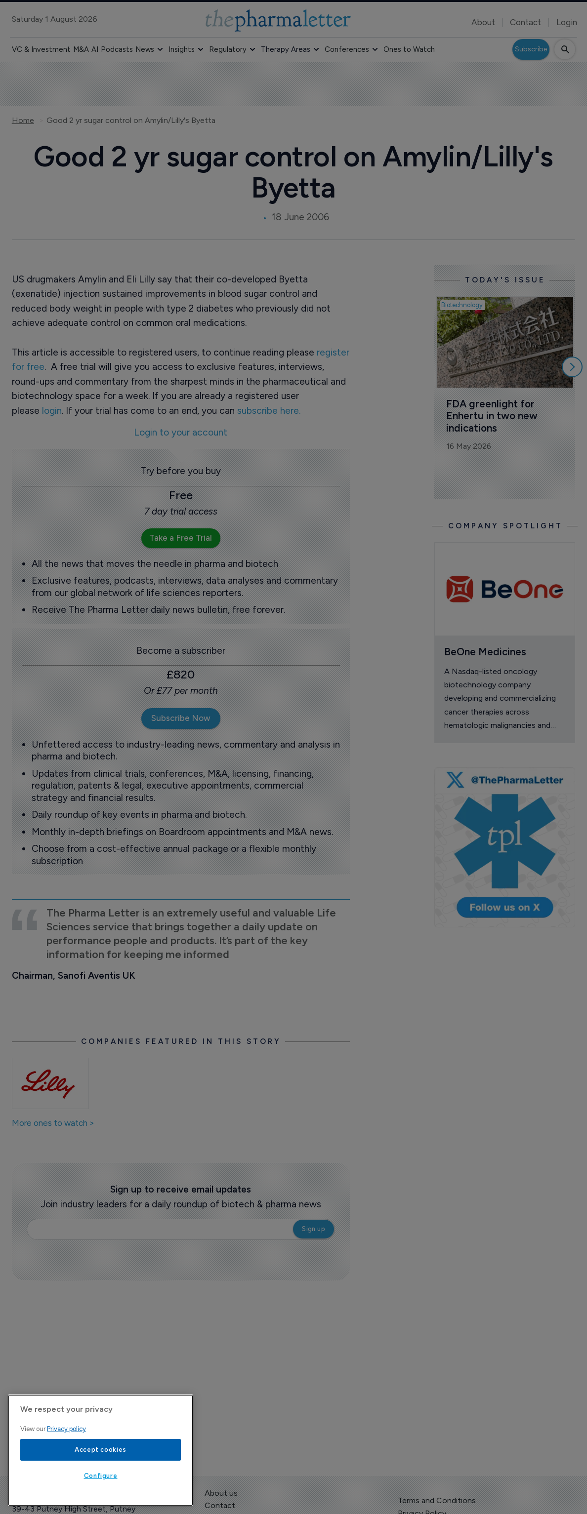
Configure (101, 1475)
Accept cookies (100, 1449)
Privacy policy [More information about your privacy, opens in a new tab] (66, 1429)
